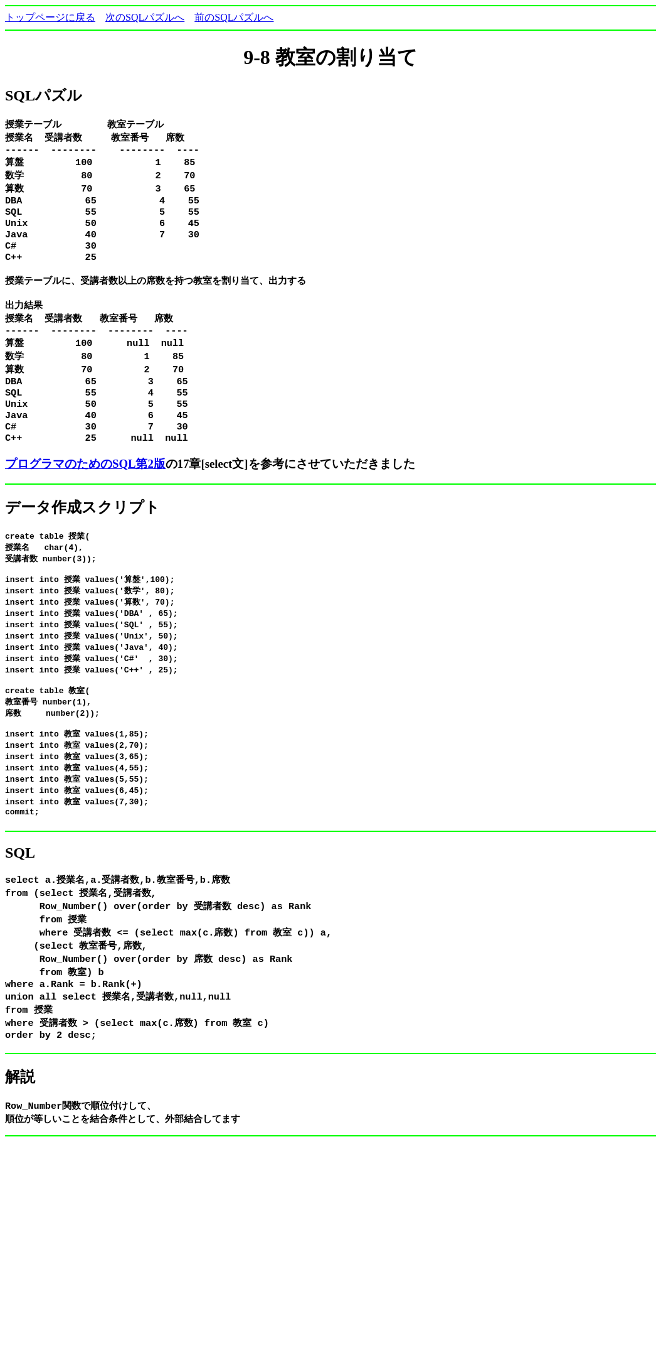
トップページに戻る (50, 17)
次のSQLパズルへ (144, 17)
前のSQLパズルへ (233, 17)
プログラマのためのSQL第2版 (85, 490)
